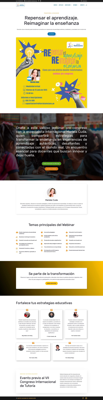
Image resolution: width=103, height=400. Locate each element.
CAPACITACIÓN (67, 5)
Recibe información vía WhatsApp (51, 163)
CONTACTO (82, 5)
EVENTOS (55, 5)
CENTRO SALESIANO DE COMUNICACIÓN (26, 398)
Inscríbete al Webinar (51, 168)
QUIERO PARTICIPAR (51, 283)
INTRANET (75, 5)
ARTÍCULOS (61, 5)
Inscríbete (51, 34)
